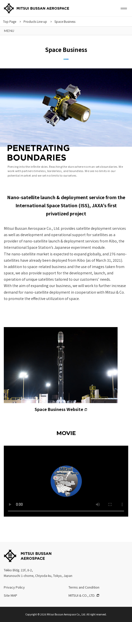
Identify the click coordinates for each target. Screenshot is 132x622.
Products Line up (35, 21)
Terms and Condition (84, 587)
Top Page (9, 21)
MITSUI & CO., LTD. (82, 595)
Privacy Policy (14, 587)
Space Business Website (61, 369)
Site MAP (10, 595)
